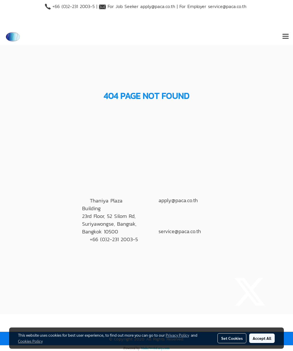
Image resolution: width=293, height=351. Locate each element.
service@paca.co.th (227, 6)
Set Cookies (232, 338)
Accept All (262, 338)
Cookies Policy (30, 341)
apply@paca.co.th (157, 6)
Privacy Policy (177, 335)
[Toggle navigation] (285, 36)
